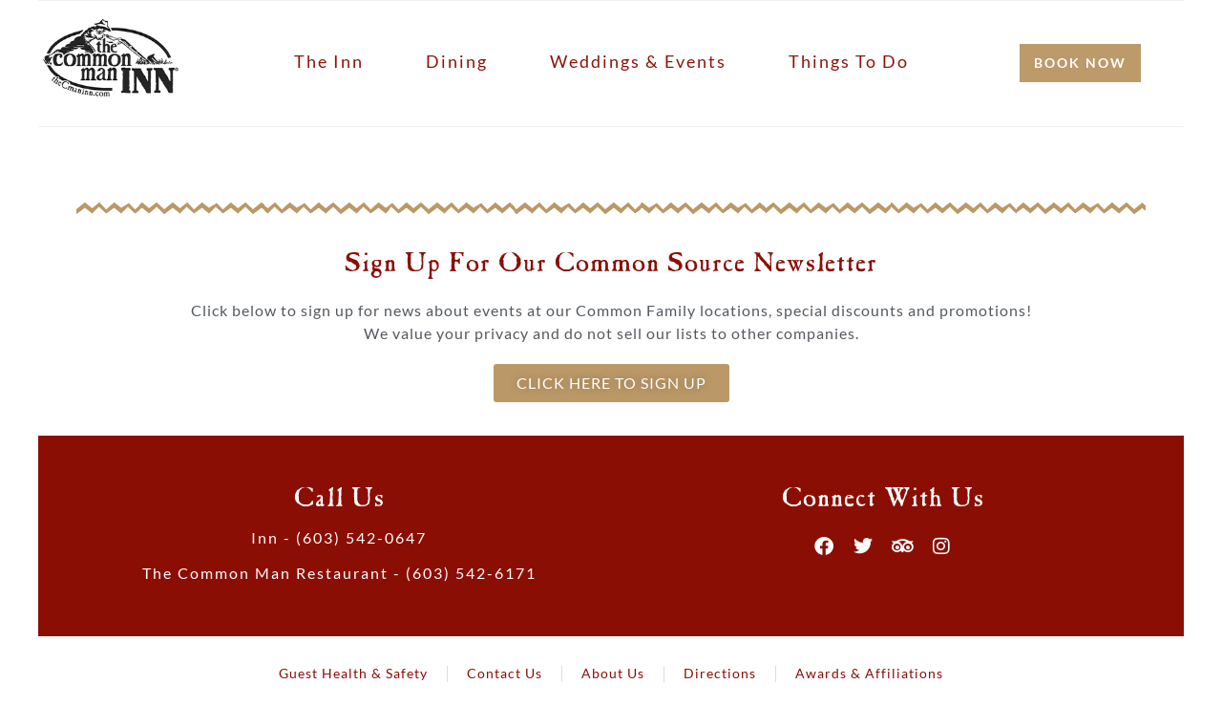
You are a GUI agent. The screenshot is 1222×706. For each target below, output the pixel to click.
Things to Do (849, 61)
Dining (457, 61)
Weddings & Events (638, 61)
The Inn (329, 61)
